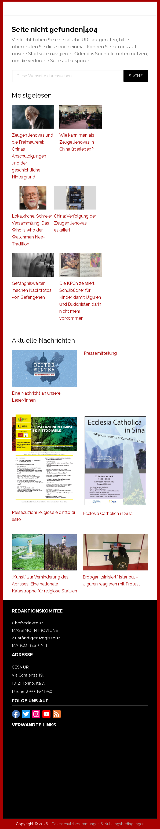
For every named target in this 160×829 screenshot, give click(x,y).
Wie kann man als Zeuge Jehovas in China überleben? (76, 142)
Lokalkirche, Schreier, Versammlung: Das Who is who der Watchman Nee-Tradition (32, 230)
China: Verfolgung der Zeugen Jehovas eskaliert (75, 223)
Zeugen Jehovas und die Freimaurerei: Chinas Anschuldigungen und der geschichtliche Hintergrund (32, 156)
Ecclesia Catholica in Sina (108, 513)
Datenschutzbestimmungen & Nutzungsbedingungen (98, 824)
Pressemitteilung (100, 353)
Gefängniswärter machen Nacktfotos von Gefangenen (32, 290)
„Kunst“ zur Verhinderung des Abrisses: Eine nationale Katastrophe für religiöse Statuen (44, 583)
